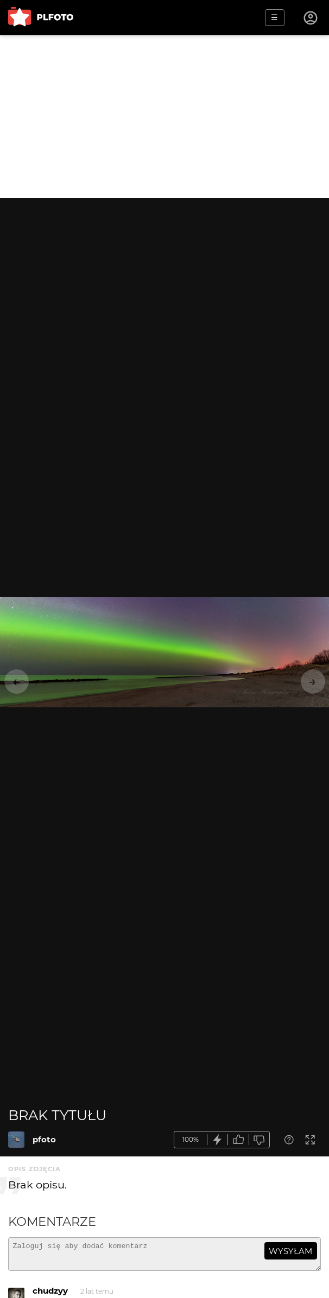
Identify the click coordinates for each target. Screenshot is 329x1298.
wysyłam (290, 1251)
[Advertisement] (164, 117)
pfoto (44, 1139)
